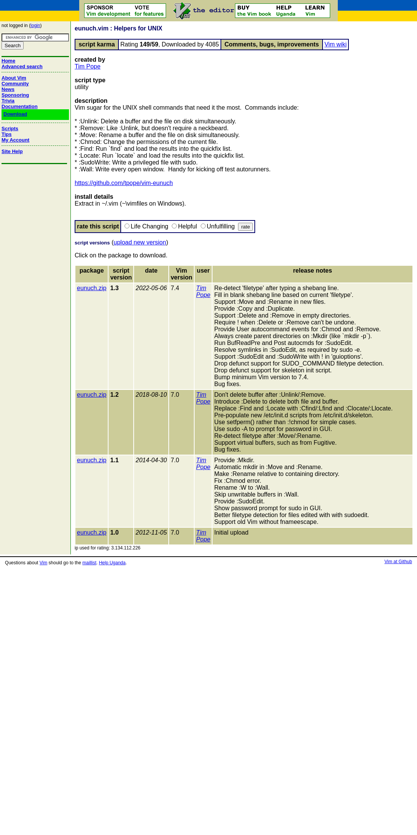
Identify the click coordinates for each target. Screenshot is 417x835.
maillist (89, 562)
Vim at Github (398, 561)
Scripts (10, 128)
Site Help (12, 151)
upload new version (139, 242)
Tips (7, 134)
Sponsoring (15, 95)
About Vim (14, 78)
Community (15, 83)
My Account (15, 140)
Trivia (8, 101)
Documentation (20, 106)
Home (8, 61)
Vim (43, 562)
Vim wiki (335, 44)
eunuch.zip (91, 288)
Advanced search (22, 66)
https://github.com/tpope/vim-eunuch (124, 183)
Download (15, 114)
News (8, 89)
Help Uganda (112, 562)
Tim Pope (88, 66)
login (35, 25)
